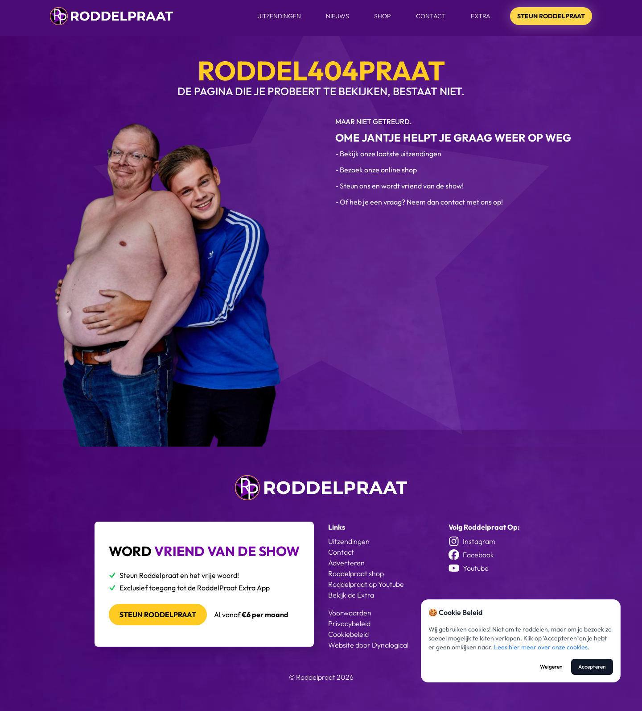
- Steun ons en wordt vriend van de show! (399, 185)
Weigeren (551, 666)
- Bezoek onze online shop (376, 169)
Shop (382, 16)
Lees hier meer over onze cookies (541, 647)
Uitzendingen (279, 16)
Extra (480, 16)
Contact (431, 16)
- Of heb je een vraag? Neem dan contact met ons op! (419, 201)
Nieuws (337, 16)
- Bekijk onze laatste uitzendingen (388, 153)
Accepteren (592, 666)
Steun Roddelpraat (551, 16)
